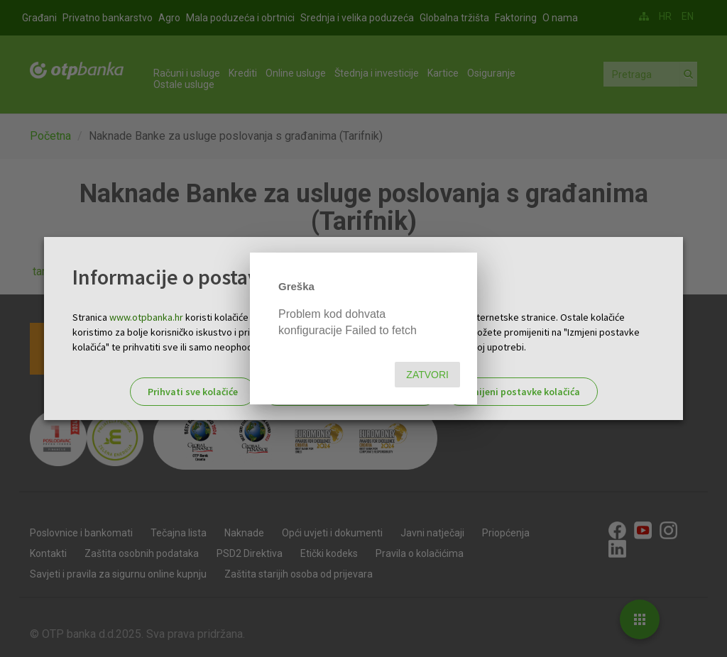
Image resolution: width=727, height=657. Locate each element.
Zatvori (427, 374)
